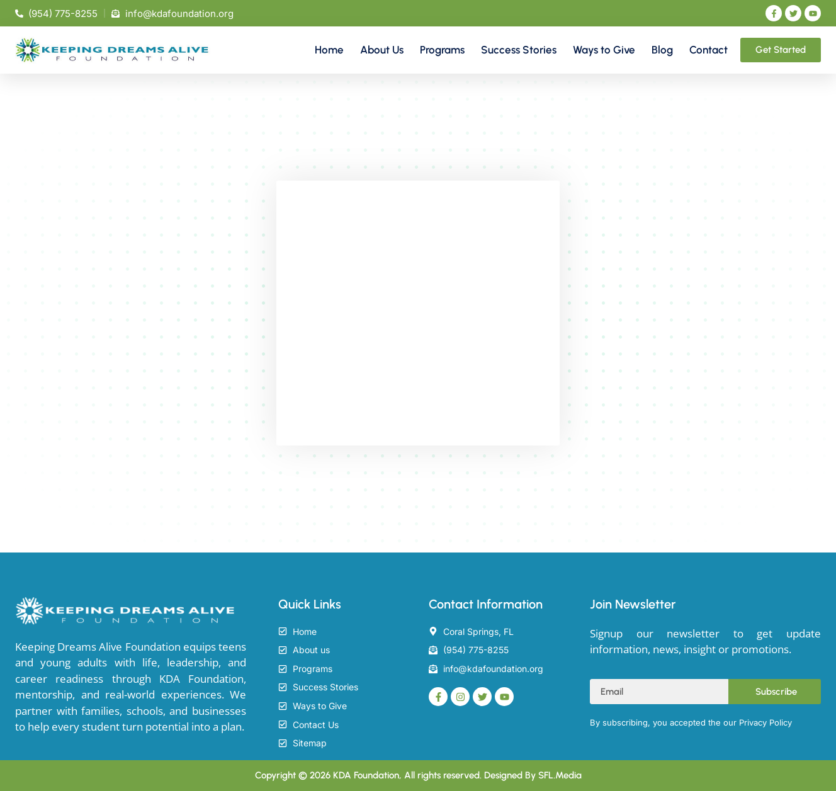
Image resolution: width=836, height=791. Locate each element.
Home (329, 49)
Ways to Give (604, 49)
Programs (442, 49)
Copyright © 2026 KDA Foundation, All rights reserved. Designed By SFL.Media (418, 775)
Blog (662, 49)
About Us (382, 49)
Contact (708, 49)
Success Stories (518, 49)
